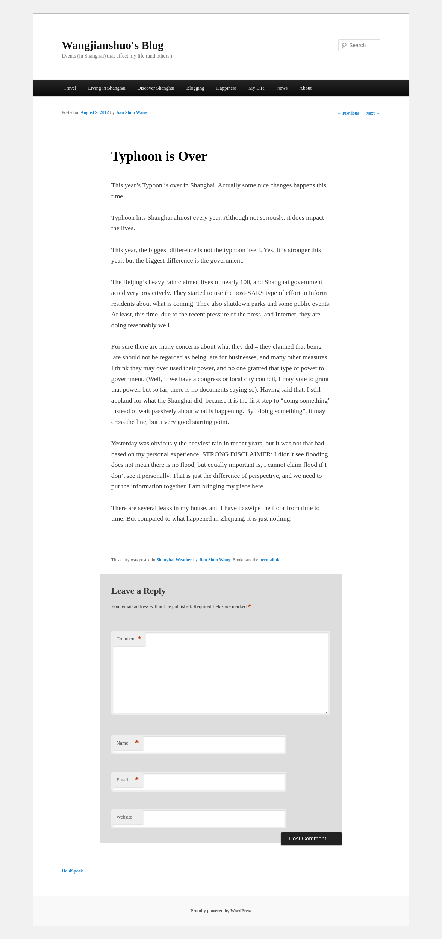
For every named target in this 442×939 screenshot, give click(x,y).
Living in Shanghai (107, 88)
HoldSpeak (72, 871)
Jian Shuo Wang (131, 112)
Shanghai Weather (174, 559)
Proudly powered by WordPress (221, 910)
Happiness (226, 88)
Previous (348, 113)
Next (373, 113)
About (306, 88)
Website (124, 817)
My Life (256, 88)
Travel (70, 88)
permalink (269, 559)
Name (128, 743)
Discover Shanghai (155, 88)
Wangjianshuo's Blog (112, 45)
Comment (129, 639)
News (282, 88)
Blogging (195, 88)
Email (128, 780)
